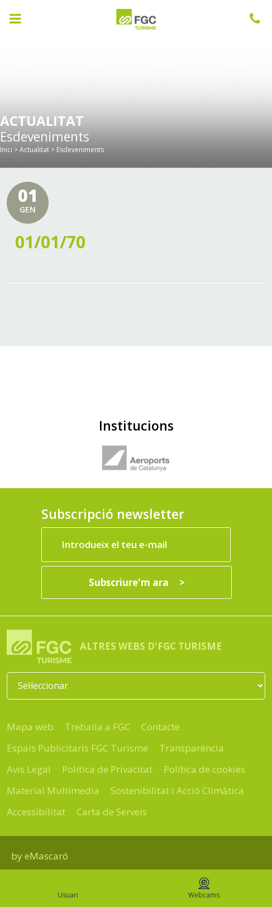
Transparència (191, 747)
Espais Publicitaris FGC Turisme (77, 747)
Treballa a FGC (97, 726)
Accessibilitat (36, 811)
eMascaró (46, 855)
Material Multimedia (53, 790)
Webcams (203, 888)
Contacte (160, 726)
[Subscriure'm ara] (136, 582)
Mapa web (30, 726)
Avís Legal (29, 769)
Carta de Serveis (112, 811)
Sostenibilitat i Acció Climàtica (177, 790)
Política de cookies (204, 769)
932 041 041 (261, 18)
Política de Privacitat (107, 769)
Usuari (68, 888)
